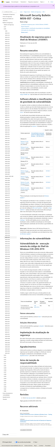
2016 (43, 12)
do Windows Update (25, 234)
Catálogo (22, 220)
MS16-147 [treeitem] (7, 50)
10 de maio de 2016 (30, 398)
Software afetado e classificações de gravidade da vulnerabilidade (35, 28)
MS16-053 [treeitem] (7, 245)
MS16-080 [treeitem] (7, 189)
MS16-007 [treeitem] (7, 340)
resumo (34, 126)
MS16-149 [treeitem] (7, 45)
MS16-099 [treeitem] (7, 149)
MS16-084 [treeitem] (7, 180)
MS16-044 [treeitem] (7, 264)
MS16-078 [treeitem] (7, 193)
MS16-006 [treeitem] (7, 342)
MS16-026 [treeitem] (7, 300)
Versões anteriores (28, 445)
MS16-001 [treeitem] (7, 353)
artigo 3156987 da (24, 94)
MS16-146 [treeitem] (7, 52)
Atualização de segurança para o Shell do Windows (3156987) (34, 24)
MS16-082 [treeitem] (7, 184)
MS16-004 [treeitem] (7, 347)
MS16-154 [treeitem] (7, 35)
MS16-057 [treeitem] (7, 237)
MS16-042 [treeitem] (7, 267)
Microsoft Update (37, 208)
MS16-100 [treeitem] (7, 147)
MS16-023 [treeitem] (7, 307)
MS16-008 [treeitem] (7, 338)
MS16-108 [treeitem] (7, 130)
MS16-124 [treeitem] (7, 96)
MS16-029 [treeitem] (7, 294)
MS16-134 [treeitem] (7, 75)
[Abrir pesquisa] (48, 2)
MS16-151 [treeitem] (7, 41)
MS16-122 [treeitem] (7, 100)
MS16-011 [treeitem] (7, 332)
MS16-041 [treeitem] (7, 269)
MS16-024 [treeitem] (7, 304)
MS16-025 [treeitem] (7, 302)
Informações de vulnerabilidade (28, 30)
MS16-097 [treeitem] (7, 153)
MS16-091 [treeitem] (7, 165)
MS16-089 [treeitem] (7, 170)
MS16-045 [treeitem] (7, 262)
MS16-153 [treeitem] (7, 37)
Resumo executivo (25, 26)
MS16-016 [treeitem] (7, 321)
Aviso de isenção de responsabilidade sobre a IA (12, 445)
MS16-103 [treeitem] (7, 140)
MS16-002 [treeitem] (7, 351)
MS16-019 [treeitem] (7, 315)
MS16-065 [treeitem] (7, 220)
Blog (35, 445)
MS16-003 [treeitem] (7, 349)
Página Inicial (27, 12)
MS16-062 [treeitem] (7, 226)
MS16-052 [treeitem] (7, 248)
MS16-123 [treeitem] (7, 98)
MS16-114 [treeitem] (7, 117)
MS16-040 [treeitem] (7, 271)
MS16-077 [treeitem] (7, 195)
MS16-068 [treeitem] (7, 214)
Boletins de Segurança (36, 12)
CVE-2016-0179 (36, 306)
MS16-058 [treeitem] (7, 235)
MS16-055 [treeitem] (7, 241)
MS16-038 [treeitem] (7, 275)
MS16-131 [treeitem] (7, 81)
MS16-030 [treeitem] (7, 292)
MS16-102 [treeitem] (7, 142)
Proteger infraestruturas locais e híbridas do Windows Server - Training (36, 414)
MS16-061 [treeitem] (7, 229)
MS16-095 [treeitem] (7, 157)
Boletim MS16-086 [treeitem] (9, 176)
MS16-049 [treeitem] (7, 254)
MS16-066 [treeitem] (7, 218)
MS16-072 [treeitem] (7, 205)
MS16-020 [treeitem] (7, 313)
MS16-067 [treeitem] (7, 216)
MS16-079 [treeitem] (7, 191)
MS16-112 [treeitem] (7, 121)
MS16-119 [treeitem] (7, 106)
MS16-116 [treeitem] (7, 113)
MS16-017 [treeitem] (7, 319)
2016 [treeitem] (6, 31)
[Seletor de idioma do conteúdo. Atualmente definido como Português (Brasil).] (7, 442)
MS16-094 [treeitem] (7, 159)
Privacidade (47, 445)
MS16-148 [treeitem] (7, 48)
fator (39, 316)
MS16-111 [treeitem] (7, 123)
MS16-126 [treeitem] (7, 92)
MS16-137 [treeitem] (7, 69)
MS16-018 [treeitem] (7, 317)
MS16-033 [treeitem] (7, 285)
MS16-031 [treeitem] (7, 290)
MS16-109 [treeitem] (7, 128)
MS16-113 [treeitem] (7, 119)
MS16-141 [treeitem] (7, 60)
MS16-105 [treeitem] (7, 136)
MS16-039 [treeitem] (7, 273)
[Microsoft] (3, 2)
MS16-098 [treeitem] (7, 151)
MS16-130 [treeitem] (7, 83)
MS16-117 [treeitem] (7, 111)
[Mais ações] (52, 12)
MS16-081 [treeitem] (7, 186)
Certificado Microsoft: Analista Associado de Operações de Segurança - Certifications (36, 421)
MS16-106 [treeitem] (7, 134)
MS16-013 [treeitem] (7, 328)
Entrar (52, 2)
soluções (41, 326)
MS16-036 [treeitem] (7, 279)
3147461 (47, 171)
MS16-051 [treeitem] (7, 250)
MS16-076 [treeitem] (7, 197)
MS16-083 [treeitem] (7, 182)
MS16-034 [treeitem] (7, 283)
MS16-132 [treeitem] (7, 79)
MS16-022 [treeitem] (7, 309)
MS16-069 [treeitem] (7, 212)
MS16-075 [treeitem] (7, 199)
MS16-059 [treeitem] (7, 233)
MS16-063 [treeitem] (7, 224)
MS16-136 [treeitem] (7, 71)
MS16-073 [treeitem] (7, 203)
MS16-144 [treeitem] (7, 56)
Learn (21, 12)
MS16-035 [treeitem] (7, 281)
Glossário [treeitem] (5, 399)
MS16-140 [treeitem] (7, 62)
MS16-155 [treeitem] (7, 33)
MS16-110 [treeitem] (7, 125)
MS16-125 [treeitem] (7, 94)
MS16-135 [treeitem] (7, 73)
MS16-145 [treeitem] (7, 54)
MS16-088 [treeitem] (7, 172)
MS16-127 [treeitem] (7, 90)
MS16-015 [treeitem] (7, 323)
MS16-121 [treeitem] (7, 102)
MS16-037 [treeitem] (7, 277)
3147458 (48, 182)
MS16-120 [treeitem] (7, 104)
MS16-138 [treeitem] (7, 66)
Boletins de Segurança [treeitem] (9, 24)
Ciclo (21, 112)
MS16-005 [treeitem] (7, 344)
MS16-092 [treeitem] (7, 163)
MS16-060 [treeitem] (7, 231)
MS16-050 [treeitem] (7, 252)
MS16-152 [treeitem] (7, 39)
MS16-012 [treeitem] (7, 330)
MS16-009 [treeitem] (7, 336)
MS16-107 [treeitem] (7, 132)
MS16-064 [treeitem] (7, 222)
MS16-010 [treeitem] (7, 334)
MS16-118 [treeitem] (7, 109)
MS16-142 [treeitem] (7, 58)
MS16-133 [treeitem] (7, 77)
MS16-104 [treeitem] (7, 138)
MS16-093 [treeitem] (7, 161)
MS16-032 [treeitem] (7, 288)
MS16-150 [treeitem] (7, 43)
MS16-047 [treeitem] (7, 258)
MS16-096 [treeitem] (7, 155)
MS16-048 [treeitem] (7, 256)
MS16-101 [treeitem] (7, 144)
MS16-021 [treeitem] (7, 311)
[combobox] (9, 12)
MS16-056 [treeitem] (7, 239)
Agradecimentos (24, 355)
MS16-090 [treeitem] (7, 168)
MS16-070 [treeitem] (7, 210)
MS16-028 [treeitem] (7, 296)
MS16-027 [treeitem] (7, 298)
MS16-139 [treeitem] (7, 64)
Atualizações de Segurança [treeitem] (9, 14)
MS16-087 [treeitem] (7, 174)
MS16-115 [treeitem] (7, 115)
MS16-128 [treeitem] (7, 88)
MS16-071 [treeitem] (7, 208)
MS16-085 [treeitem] (7, 178)
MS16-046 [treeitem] (7, 260)
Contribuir (41, 445)
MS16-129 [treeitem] (7, 85)
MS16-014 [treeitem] (7, 325)
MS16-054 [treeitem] (7, 243)
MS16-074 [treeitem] (7, 201)
